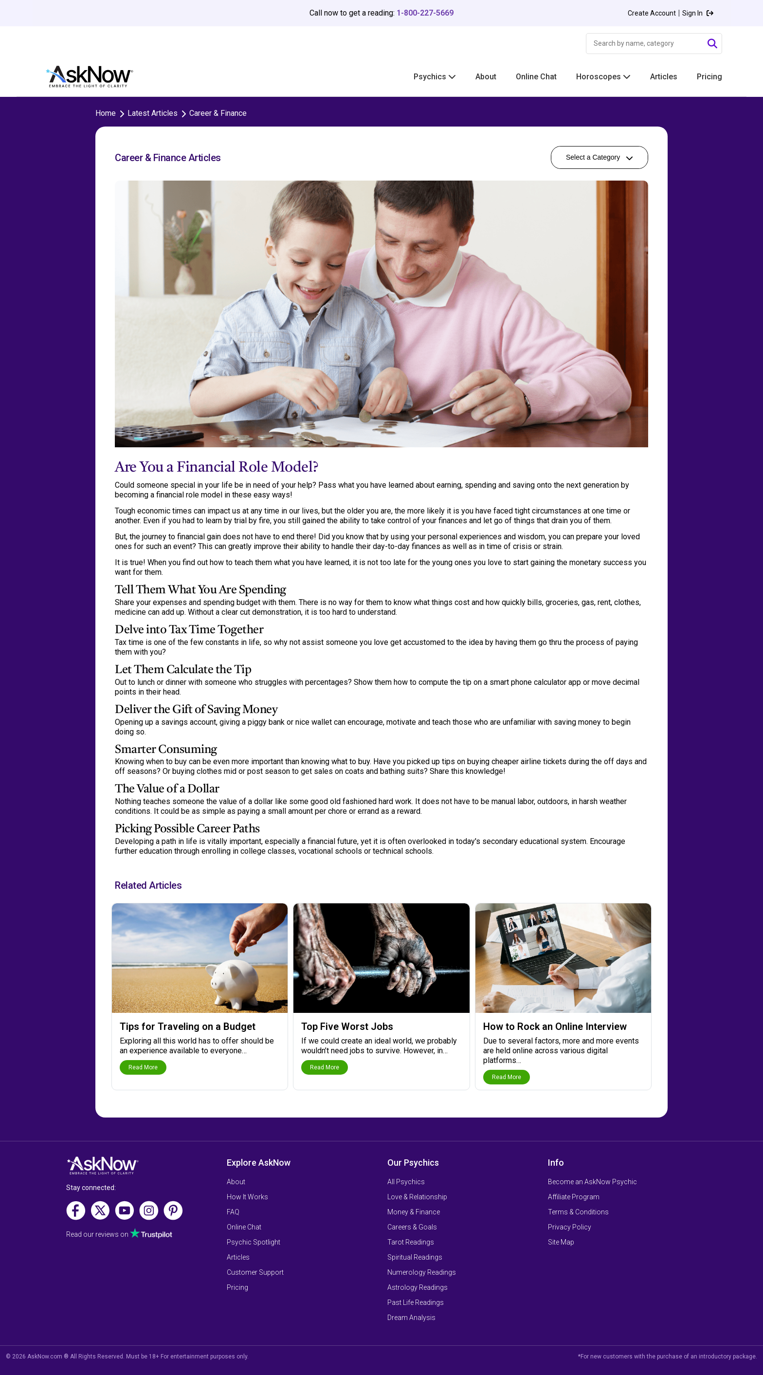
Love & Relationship (417, 1197)
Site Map (561, 1242)
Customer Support (255, 1272)
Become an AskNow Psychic (592, 1182)
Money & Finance (413, 1212)
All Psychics (406, 1182)
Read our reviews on (97, 1234)
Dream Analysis (411, 1317)
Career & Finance (218, 113)
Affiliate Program (574, 1197)
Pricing (709, 76)
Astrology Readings (417, 1287)
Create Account (652, 13)
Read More (143, 1067)
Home (105, 113)
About (485, 76)
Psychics (435, 76)
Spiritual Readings (414, 1257)
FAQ (233, 1212)
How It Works (247, 1197)
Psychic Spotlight (253, 1242)
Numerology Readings (421, 1272)
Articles (663, 76)
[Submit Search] (712, 44)
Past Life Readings (415, 1302)
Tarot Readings (410, 1242)
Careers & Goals (412, 1227)
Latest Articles (152, 113)
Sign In (697, 13)
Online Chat (536, 76)
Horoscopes (603, 76)
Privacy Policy (569, 1227)
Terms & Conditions (578, 1212)
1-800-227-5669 (425, 13)
